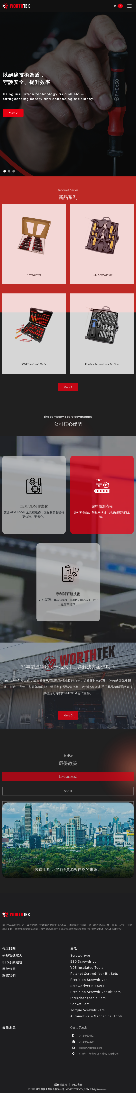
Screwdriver (80, 955)
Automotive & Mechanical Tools (96, 1016)
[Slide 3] (13, 171)
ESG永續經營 (12, 962)
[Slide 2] (9, 171)
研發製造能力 (12, 955)
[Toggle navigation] (129, 6)
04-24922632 (81, 1035)
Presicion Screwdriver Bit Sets (95, 991)
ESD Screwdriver (84, 961)
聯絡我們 (9, 975)
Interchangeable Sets (88, 997)
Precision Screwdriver (88, 979)
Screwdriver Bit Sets (87, 985)
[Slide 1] (4, 171)
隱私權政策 (60, 1084)
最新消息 (9, 1027)
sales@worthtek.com (86, 1047)
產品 (73, 948)
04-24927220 (81, 1041)
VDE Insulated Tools (86, 967)
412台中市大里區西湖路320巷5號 (94, 1053)
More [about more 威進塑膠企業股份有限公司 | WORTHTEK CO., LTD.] (13, 112)
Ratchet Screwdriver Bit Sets (94, 973)
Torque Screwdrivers (87, 1010)
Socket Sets (80, 1003)
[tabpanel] (68, 840)
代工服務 (9, 948)
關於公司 (9, 968)
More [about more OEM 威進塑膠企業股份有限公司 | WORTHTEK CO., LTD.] (67, 715)
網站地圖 (77, 1084)
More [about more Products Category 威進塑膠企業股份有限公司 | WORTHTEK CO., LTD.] (67, 387)
